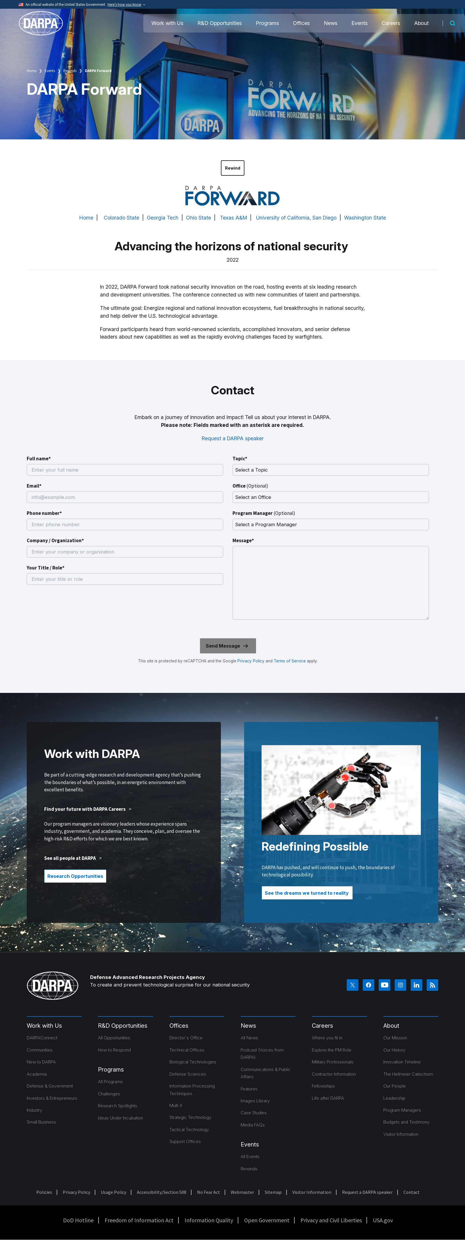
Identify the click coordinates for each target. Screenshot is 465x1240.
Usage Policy (113, 1192)
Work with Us (167, 23)
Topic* (240, 458)
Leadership (394, 1098)
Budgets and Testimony (406, 1122)
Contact (411, 1192)
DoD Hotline (78, 1220)
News (330, 23)
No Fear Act (208, 1192)
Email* (34, 486)
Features (249, 1089)
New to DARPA (41, 1062)
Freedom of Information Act (139, 1220)
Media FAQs (253, 1125)
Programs (267, 23)
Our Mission (395, 1037)
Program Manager (264, 513)
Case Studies (254, 1112)
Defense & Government (50, 1086)
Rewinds (69, 70)
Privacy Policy (250, 661)
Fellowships (323, 1086)
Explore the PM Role (331, 1050)
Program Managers (402, 1110)
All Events (250, 1156)
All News (249, 1037)
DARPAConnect (42, 1037)
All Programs (110, 1081)
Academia (37, 1074)
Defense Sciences (187, 1074)
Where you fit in (327, 1037)
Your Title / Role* (46, 568)
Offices (301, 23)
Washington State (365, 218)
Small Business (41, 1122)
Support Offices (185, 1141)
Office (250, 486)
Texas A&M (233, 218)
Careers (391, 23)
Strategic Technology (190, 1117)
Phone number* (44, 513)
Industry (34, 1110)
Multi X (176, 1105)
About (421, 23)
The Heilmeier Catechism (408, 1074)
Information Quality (209, 1220)
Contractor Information (334, 1074)
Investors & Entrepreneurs (52, 1098)
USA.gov (383, 1220)
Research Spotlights (117, 1105)
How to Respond (114, 1050)
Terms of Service (289, 661)
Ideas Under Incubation (120, 1118)
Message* (243, 540)
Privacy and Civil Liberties (331, 1220)
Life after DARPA (328, 1098)
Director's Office (186, 1037)
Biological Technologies (192, 1062)
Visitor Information (401, 1134)
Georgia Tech (162, 218)
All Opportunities (114, 1037)
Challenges (109, 1094)
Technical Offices (186, 1050)
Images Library (255, 1101)
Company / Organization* (55, 540)
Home (31, 70)
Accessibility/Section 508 (161, 1192)
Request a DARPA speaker (233, 438)
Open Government (266, 1220)
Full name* (39, 458)
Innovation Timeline (402, 1062)
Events (359, 23)
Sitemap (273, 1192)
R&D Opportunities (219, 23)
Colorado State (121, 218)
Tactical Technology (189, 1129)
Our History (394, 1050)
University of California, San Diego (296, 218)
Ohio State (198, 218)
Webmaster (242, 1192)
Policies (44, 1192)
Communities (40, 1050)
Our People (394, 1086)
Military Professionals (332, 1062)
